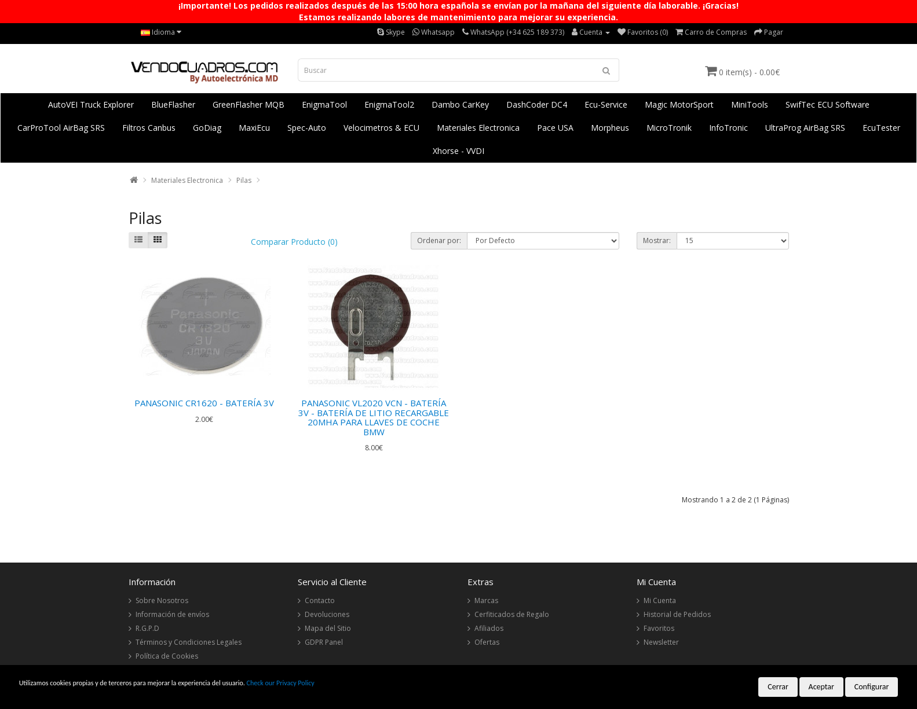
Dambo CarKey (460, 104)
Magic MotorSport (679, 104)
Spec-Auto (306, 127)
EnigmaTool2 (389, 104)
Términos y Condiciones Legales (189, 642)
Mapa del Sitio (328, 628)
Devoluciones (327, 614)
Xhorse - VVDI (458, 150)
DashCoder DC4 (536, 104)
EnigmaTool (324, 104)
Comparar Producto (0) (294, 241)
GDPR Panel (324, 642)
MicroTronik (669, 127)
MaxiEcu (254, 127)
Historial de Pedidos (677, 614)
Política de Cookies (167, 656)
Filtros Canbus (149, 127)
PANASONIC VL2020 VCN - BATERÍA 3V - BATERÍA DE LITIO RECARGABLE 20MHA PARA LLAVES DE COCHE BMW (373, 417)
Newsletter (661, 642)
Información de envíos (172, 614)
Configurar (871, 687)
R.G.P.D (147, 628)
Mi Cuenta (660, 600)
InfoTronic (728, 127)
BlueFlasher (173, 104)
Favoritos (659, 628)
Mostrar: (657, 240)
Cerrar (778, 687)
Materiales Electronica (478, 127)
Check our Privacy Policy (281, 683)
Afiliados (488, 628)
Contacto (320, 600)
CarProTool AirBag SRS (61, 127)
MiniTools (749, 104)
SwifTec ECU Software (827, 104)
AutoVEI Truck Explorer (91, 104)
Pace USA (555, 127)
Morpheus (610, 127)
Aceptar (821, 687)
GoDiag (207, 127)
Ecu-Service (605, 104)
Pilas (243, 180)
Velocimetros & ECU (381, 127)
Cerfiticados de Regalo (511, 614)
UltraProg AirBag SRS (805, 127)
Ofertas (486, 642)
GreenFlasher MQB (248, 104)
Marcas (486, 600)
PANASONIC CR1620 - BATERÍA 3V (204, 403)
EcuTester (881, 127)
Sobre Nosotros (162, 600)
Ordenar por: (439, 240)
